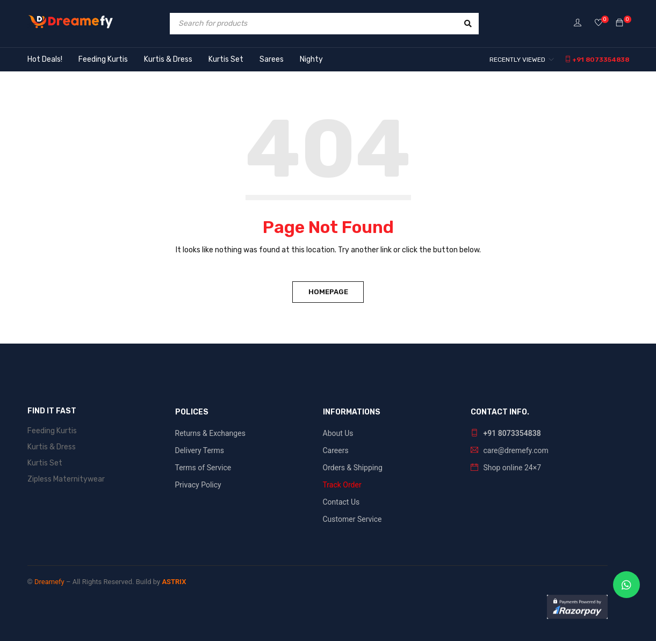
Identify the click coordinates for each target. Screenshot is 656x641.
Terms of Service (203, 467)
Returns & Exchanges (210, 433)
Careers (336, 450)
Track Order (342, 484)
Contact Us (341, 502)
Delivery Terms (200, 450)
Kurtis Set (44, 463)
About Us (338, 433)
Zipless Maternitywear (66, 479)
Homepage (328, 292)
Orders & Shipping (353, 467)
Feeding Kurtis (52, 430)
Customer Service (352, 519)
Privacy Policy (198, 484)
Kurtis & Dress (51, 446)
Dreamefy (49, 582)
